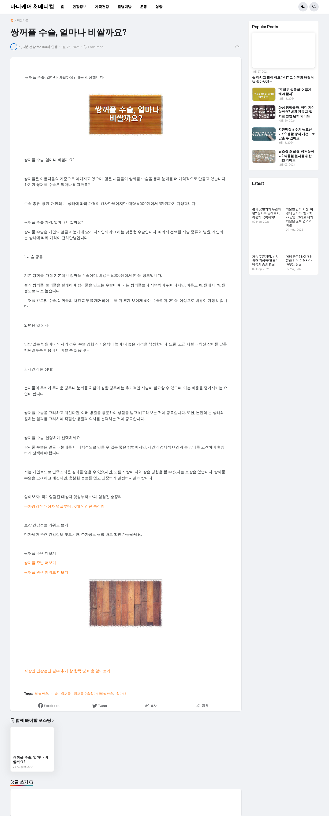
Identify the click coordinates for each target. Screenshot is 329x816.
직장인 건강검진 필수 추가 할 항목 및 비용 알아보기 (67, 670)
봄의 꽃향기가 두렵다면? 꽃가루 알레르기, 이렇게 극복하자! (266, 213)
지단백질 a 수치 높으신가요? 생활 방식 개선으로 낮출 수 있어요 (296, 134)
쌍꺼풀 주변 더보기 (40, 562)
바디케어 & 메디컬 (32, 7)
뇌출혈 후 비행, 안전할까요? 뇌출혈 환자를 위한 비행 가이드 (296, 156)
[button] (303, 6)
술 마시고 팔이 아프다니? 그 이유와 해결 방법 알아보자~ (283, 80)
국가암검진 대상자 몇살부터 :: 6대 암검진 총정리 (64, 506)
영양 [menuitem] (158, 6)
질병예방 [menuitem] (124, 6)
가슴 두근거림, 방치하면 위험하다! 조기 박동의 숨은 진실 (265, 260)
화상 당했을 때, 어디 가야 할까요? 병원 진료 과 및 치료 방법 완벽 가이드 (296, 112)
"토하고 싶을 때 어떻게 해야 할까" (294, 92)
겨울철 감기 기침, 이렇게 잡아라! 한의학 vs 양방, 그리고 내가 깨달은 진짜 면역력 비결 (299, 217)
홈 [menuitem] (62, 6)
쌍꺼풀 (66, 693)
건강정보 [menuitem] (79, 6)
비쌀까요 (22, 20)
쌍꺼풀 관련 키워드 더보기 (46, 572)
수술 (54, 693)
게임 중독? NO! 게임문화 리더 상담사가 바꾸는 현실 (299, 260)
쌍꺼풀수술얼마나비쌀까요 (93, 693)
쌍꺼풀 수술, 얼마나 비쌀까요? (30, 759)
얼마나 (121, 693)
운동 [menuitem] (143, 6)
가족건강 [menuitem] (102, 6)
